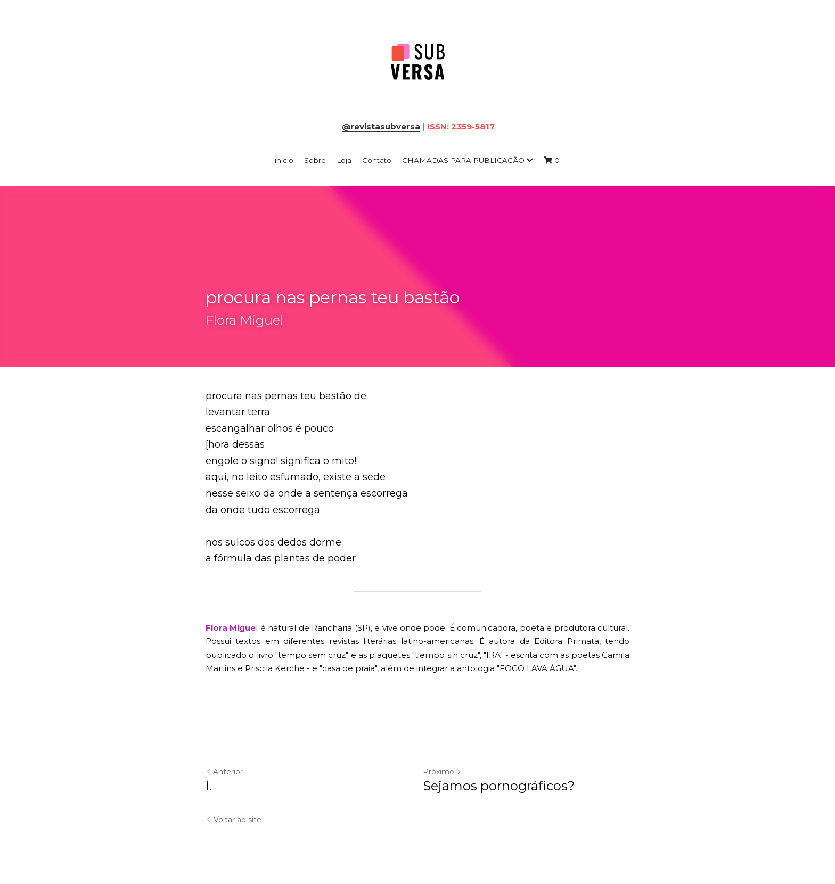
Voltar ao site (233, 819)
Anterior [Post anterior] (224, 771)
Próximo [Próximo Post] (442, 771)
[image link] (417, 63)
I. (209, 786)
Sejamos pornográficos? (499, 786)
